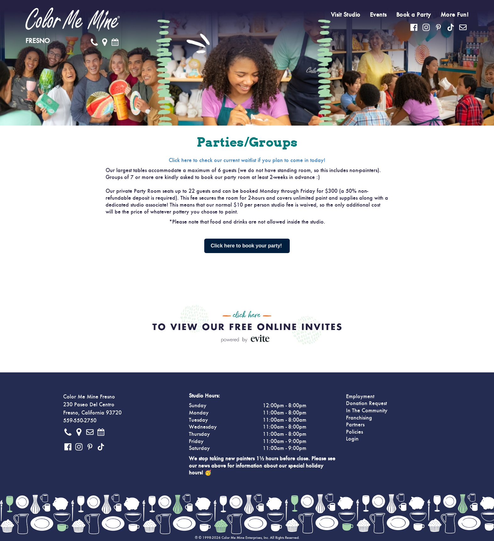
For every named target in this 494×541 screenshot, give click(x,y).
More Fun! (455, 15)
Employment (360, 396)
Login (352, 439)
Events (378, 15)
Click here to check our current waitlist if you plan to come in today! (247, 160)
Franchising (359, 418)
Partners (355, 425)
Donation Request (366, 403)
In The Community (366, 411)
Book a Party (413, 15)
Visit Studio (345, 15)
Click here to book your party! (247, 245)
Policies (354, 432)
